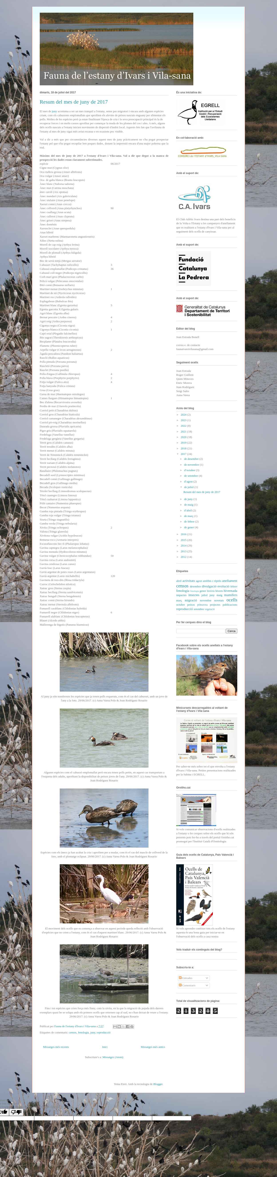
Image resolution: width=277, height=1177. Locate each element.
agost (199, 580)
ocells (232, 599)
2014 (184, 545)
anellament (229, 580)
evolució (224, 586)
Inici (104, 1047)
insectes (193, 595)
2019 (184, 442)
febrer (233, 586)
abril (179, 580)
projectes (215, 604)
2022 (184, 425)
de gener (189, 527)
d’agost (189, 481)
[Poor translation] (16, 1112)
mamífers (230, 595)
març (179, 600)
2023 (184, 420)
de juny (189, 499)
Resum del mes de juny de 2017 (74, 102)
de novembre (192, 464)
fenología (194, 591)
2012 (184, 556)
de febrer (189, 521)
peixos (191, 604)
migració (191, 600)
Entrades (185, 978)
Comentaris (187, 985)
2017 (184, 454)
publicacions (230, 604)
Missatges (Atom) (113, 1057)
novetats (219, 600)
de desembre (192, 458)
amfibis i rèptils (212, 580)
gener (203, 591)
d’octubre (190, 470)
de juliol (189, 487)
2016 (184, 534)
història (211, 591)
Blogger (157, 1084)
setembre (199, 609)
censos (73, 1032)
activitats (188, 580)
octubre (180, 604)
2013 (184, 551)
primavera (202, 604)
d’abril (188, 510)
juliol (205, 595)
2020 (184, 437)
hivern (219, 591)
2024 (184, 414)
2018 (184, 448)
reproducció (104, 1032)
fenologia (83, 1032)
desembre (195, 586)
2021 (184, 431)
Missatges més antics (153, 1047)
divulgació (209, 586)
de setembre (191, 475)
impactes (181, 595)
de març (189, 516)
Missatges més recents (56, 1047)
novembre (206, 600)
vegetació (210, 609)
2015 (184, 540)
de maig (189, 504)
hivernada (230, 591)
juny (55, 111)
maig (219, 595)
